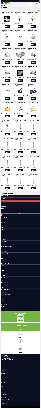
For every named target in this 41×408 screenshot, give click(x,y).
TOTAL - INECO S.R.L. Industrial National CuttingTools (8, 304)
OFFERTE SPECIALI (4, 369)
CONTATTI (3, 376)
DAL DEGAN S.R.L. (3, 234)
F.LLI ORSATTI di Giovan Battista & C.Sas (6, 246)
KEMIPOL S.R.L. (3, 265)
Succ (12, 193)
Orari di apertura (5, 394)
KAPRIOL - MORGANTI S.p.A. (5, 263)
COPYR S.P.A (3, 232)
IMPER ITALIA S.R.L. (3, 258)
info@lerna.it (4, 362)
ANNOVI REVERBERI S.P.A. (4, 217)
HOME (3, 367)
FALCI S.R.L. (2, 248)
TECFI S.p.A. (2, 301)
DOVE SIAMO (4, 374)
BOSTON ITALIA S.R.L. (4, 224)
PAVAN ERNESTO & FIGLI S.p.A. (5, 282)
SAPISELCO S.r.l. (3, 287)
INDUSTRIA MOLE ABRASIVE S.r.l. (5, 260)
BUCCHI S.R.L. (3, 227)
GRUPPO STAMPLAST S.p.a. (5, 253)
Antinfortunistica (3, 206)
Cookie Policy (4, 403)
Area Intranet (4, 393)
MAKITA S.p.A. (3, 272)
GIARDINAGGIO (4, 383)
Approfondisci (7, 26)
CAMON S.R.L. (3, 229)
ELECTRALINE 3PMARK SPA (5, 241)
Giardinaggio (3, 208)
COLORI (3, 379)
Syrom (2, 299)
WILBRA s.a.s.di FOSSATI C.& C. (5, 308)
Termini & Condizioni (5, 399)
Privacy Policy (4, 402)
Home (2, 5)
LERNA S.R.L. (3, 270)
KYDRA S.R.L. (3, 268)
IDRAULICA (3, 386)
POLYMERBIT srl (3, 284)
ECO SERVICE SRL (3, 239)
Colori (2, 203)
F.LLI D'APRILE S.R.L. (4, 244)
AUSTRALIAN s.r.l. (3, 220)
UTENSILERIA (4, 385)
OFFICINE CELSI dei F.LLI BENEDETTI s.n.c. (6, 280)
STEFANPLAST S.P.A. (4, 296)
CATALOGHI (3, 373)
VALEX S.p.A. (3, 306)
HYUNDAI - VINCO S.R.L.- (4, 256)
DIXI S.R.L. (2, 236)
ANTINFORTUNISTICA (5, 382)
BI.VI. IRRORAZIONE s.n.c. (4, 222)
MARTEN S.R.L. (3, 275)
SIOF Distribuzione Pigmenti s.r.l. (5, 289)
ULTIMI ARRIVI (3, 198)
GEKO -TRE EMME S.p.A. (4, 251)
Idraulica (2, 211)
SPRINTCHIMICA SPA (4, 292)
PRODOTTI (3, 370)
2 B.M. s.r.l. (2, 215)
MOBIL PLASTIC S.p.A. (4, 277)
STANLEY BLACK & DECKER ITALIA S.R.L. (6, 294)
